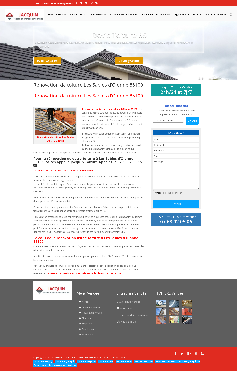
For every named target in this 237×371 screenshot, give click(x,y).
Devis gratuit (129, 61)
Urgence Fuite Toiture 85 (187, 14)
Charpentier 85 (98, 14)
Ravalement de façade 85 (156, 14)
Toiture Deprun (86, 361)
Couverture (76, 14)
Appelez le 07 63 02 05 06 (121, 161)
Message (176, 174)
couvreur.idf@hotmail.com (134, 315)
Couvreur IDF (105, 361)
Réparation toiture (92, 312)
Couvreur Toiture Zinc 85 (123, 14)
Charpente (87, 318)
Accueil (85, 301)
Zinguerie (87, 323)
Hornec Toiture (143, 361)
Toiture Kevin (124, 361)
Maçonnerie (88, 334)
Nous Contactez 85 (215, 14)
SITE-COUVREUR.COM (80, 357)
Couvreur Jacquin (65, 361)
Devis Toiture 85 (57, 14)
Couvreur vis (40, 365)
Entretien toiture (91, 307)
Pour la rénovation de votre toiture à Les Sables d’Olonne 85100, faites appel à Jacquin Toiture (83, 160)
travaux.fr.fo (126, 308)
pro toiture (70, 365)
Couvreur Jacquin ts (188, 361)
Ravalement (88, 329)
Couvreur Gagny (43, 361)
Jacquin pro (55, 365)
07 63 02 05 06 (47, 61)
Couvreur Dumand (165, 361)
